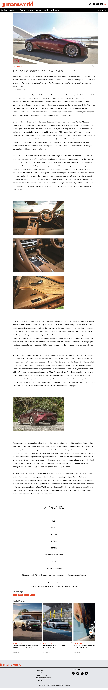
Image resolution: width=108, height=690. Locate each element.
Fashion (4, 10)
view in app (102, 10)
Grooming (12, 10)
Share (33, 586)
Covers (38, 10)
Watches (30, 10)
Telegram (60, 586)
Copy (75, 586)
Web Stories (55, 10)
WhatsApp (49, 586)
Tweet (41, 586)
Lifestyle (22, 10)
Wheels (46, 10)
